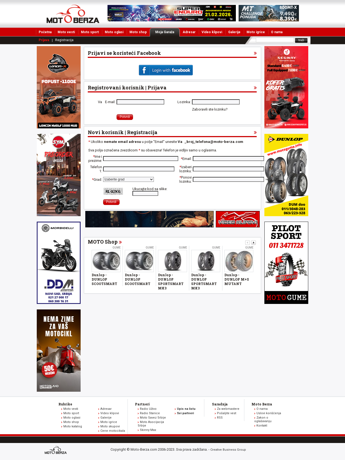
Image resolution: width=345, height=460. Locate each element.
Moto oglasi (114, 32)
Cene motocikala (112, 431)
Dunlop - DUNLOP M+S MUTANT (236, 279)
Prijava (44, 40)
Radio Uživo (148, 409)
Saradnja (220, 404)
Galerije (234, 32)
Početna (45, 32)
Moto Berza (261, 404)
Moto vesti (66, 32)
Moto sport (90, 32)
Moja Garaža (167, 32)
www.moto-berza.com (56, 450)
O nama (276, 32)
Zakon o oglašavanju (263, 419)
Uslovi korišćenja (268, 413)
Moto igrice (256, 32)
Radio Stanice (150, 413)
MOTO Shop (103, 241)
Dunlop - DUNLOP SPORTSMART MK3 (170, 281)
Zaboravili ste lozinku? (210, 109)
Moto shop (138, 32)
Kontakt (261, 425)
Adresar (189, 32)
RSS (220, 417)
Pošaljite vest (226, 413)
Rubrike (65, 404)
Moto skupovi (110, 426)
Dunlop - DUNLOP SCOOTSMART (104, 279)
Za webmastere (228, 409)
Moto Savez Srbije (153, 417)
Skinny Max (148, 430)
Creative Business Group (228, 449)
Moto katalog (72, 426)
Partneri (142, 404)
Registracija (64, 40)
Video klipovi (212, 32)
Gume (116, 247)
